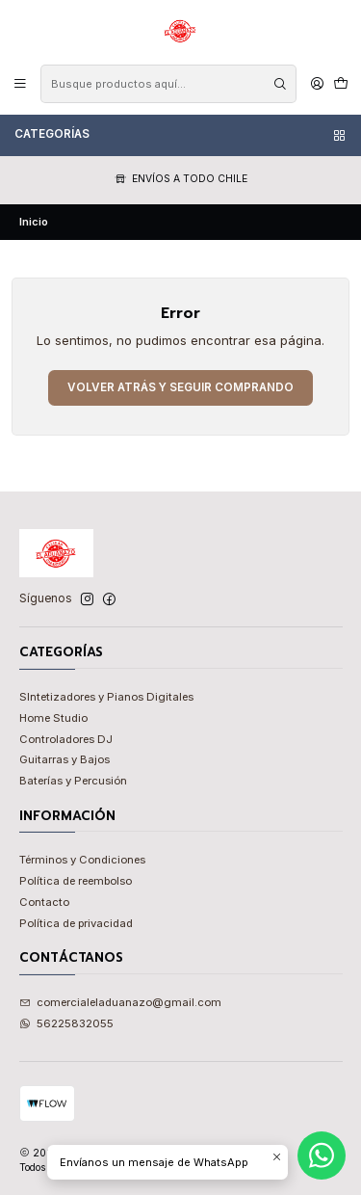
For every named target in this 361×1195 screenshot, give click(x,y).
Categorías (181, 134)
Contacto (44, 902)
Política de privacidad (76, 923)
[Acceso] (316, 83)
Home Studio (53, 718)
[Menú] (21, 83)
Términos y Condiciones (82, 859)
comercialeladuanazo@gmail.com (120, 1002)
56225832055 (67, 1023)
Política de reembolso (75, 881)
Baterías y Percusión (73, 780)
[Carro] (340, 83)
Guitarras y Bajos (64, 759)
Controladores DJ (66, 739)
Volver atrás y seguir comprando (180, 387)
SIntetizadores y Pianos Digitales (106, 697)
